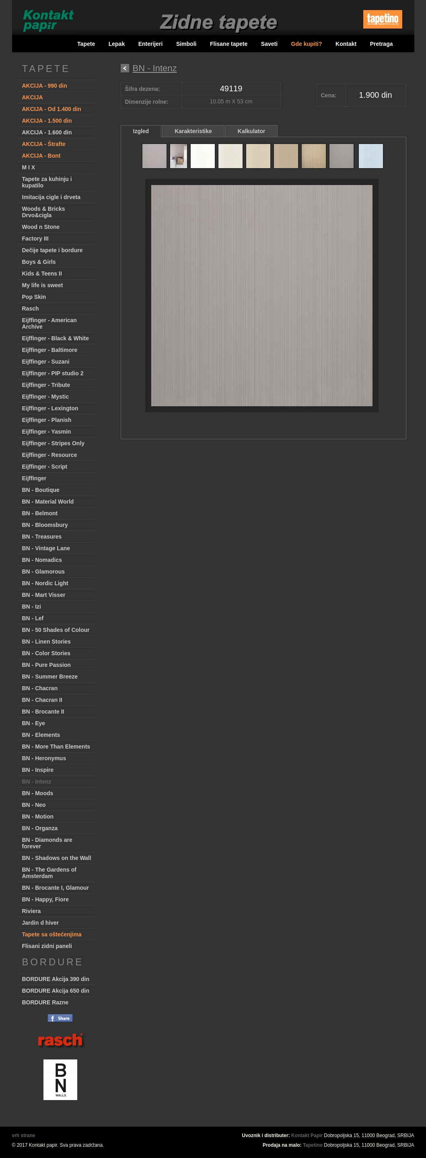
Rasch (30, 308)
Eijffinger (34, 478)
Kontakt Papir (307, 1135)
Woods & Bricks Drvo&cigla (43, 212)
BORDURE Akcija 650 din (56, 990)
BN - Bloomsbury (45, 525)
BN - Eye (33, 723)
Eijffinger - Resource (49, 455)
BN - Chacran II (42, 700)
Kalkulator (251, 131)
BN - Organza (40, 828)
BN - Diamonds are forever (47, 843)
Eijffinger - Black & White (55, 338)
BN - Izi (31, 606)
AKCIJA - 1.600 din (47, 132)
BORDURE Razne (45, 1002)
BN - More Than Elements (56, 746)
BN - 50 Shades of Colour (56, 630)
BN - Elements (41, 735)
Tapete (86, 44)
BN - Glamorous (43, 571)
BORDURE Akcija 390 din (56, 979)
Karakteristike (193, 131)
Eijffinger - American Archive (49, 323)
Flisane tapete (228, 44)
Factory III (35, 238)
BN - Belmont (40, 513)
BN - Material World (48, 501)
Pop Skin (34, 297)
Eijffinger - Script (45, 466)
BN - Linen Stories (46, 641)
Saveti (269, 44)
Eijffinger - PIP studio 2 (53, 373)
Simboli (186, 44)
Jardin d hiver (40, 922)
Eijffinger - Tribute (46, 385)
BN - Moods (38, 793)
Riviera (31, 911)
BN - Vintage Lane (46, 548)
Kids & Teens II (42, 273)
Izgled (141, 131)
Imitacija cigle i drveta (51, 197)
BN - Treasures (42, 536)
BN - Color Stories (46, 653)
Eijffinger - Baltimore (50, 350)
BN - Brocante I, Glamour (55, 887)
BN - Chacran (40, 688)
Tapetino (313, 1145)
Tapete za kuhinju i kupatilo (47, 182)
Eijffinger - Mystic (45, 396)
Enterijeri (150, 44)
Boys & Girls (39, 262)
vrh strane (23, 1135)
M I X (28, 167)
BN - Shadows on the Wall (56, 858)
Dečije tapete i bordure (52, 250)
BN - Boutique (41, 490)
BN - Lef (33, 618)
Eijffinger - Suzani (46, 361)
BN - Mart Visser (44, 595)
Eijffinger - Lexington (50, 408)
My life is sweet (42, 285)
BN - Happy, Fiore (45, 899)
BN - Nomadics (42, 560)
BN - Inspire (38, 770)
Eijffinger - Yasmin (46, 431)
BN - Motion (38, 816)
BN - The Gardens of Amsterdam (49, 872)
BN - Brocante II (43, 711)
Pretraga (381, 44)
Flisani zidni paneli (47, 946)
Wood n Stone (41, 227)
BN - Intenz (36, 781)
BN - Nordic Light (45, 583)
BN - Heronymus (44, 758)
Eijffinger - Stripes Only (53, 443)
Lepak (117, 44)
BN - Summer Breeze (50, 676)
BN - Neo (34, 805)
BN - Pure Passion (46, 665)
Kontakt (345, 44)
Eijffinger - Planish (47, 420)
